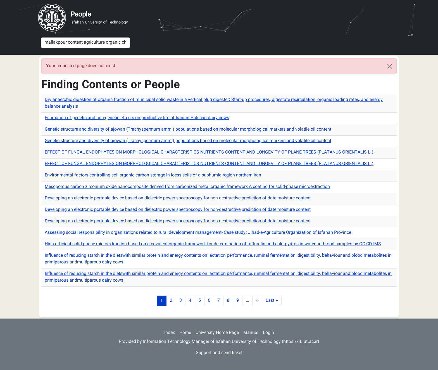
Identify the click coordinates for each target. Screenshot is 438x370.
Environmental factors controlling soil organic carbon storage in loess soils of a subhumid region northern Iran (153, 175)
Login (268, 332)
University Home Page (217, 332)
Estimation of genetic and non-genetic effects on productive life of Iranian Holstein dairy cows (137, 118)
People (80, 15)
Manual (250, 332)
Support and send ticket (219, 353)
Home (185, 332)
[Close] (389, 66)
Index (169, 332)
